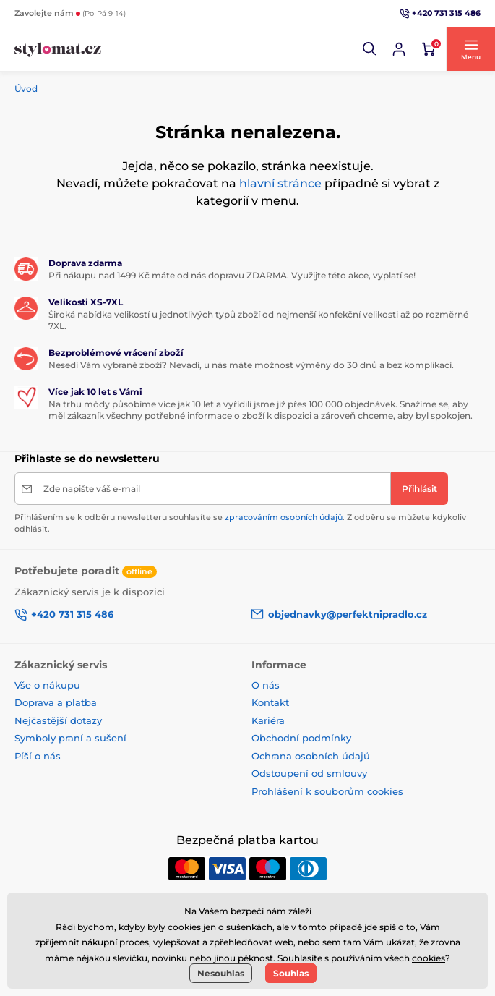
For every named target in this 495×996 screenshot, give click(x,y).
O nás (265, 685)
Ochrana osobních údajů (310, 756)
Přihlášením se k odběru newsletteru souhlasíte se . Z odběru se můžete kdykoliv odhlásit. (240, 522)
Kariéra (268, 720)
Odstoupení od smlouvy (309, 773)
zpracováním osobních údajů (284, 517)
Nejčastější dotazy (58, 720)
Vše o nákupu (47, 685)
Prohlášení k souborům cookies (327, 791)
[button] (370, 49)
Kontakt (270, 702)
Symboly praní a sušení (70, 738)
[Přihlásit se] (398, 49)
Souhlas (291, 973)
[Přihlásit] (419, 488)
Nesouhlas (220, 973)
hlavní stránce (280, 183)
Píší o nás (37, 756)
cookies (428, 958)
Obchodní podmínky (301, 738)
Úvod (26, 88)
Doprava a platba (55, 702)
